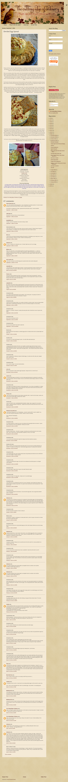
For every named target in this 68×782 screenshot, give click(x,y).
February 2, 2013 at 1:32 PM (11, 560)
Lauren (7, 375)
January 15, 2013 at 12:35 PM (11, 536)
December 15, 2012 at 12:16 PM (12, 456)
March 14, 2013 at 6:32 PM (11, 626)
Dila (7, 234)
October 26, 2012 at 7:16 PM (11, 365)
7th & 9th (52, 167)
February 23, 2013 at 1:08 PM (11, 600)
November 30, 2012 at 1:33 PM (12, 426)
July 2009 (53, 171)
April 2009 (53, 176)
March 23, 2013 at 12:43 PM (11, 671)
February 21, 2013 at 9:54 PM (11, 592)
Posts (51, 103)
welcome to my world (10, 410)
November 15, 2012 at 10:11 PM (12, 390)
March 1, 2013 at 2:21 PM (11, 619)
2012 (51, 128)
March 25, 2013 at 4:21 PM (11, 720)
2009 (51, 133)
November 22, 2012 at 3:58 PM (12, 418)
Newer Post (5, 777)
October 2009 (53, 138)
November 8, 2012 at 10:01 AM (11, 372)
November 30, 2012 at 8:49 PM (12, 433)
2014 (51, 125)
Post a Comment (8, 754)
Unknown (8, 242)
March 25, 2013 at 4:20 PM (11, 712)
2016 (51, 121)
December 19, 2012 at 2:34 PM (12, 470)
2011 (51, 130)
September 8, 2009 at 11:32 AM (12, 245)
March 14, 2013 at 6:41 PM (11, 634)
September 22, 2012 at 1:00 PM (12, 319)
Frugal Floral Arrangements (56, 161)
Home (5, 25)
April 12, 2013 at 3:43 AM (10, 743)
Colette (7, 604)
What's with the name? (15, 25)
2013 (51, 126)
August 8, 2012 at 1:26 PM (11, 279)
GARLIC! (52, 145)
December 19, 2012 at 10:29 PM (12, 477)
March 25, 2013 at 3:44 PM (11, 704)
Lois (7, 369)
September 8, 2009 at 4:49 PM (11, 255)
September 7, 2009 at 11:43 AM (12, 223)
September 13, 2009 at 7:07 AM (12, 262)
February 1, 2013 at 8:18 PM (11, 551)
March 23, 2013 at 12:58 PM (11, 678)
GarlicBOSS (8, 220)
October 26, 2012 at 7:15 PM (11, 358)
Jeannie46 (8, 266)
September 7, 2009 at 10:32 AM (12, 216)
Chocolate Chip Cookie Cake (56, 153)
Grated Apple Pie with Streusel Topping (58, 143)
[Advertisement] (24, 767)
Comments (51, 105)
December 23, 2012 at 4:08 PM (12, 486)
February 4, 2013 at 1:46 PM (11, 568)
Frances (8, 274)
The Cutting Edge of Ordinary (12, 708)
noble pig (8, 213)
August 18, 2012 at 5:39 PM (11, 297)
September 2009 (54, 140)
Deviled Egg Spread (54, 159)
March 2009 (53, 178)
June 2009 (53, 173)
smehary (8, 681)
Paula (7, 663)
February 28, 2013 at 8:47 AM (11, 611)
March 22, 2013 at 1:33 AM (11, 643)
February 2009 (53, 180)
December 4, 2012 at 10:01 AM (11, 448)
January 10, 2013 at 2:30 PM (11, 520)
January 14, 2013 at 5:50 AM (11, 527)
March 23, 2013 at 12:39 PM (11, 660)
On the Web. (34, 25)
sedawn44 (8, 283)
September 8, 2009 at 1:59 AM (11, 239)
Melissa (7, 249)
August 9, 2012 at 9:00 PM (11, 289)
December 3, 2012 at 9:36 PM (11, 440)
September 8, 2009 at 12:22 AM (12, 231)
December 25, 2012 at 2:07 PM (12, 505)
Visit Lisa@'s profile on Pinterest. (55, 53)
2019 (51, 118)
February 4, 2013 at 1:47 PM (11, 576)
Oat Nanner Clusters (54, 157)
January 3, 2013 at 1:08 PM (11, 512)
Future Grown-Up (9, 203)
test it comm (8, 259)
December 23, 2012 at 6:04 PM (12, 494)
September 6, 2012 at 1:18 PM (11, 305)
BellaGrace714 (9, 690)
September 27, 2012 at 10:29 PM (12, 326)
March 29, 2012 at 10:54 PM (11, 270)
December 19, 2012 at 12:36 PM (12, 464)
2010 (51, 132)
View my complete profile (53, 112)
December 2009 (54, 135)
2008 (51, 184)
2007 (51, 185)
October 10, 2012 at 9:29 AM (11, 340)
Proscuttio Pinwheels (54, 142)
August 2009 (53, 169)
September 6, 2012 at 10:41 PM (12, 312)
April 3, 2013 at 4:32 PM (10, 728)
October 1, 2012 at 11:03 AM (11, 334)
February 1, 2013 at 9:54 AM (11, 544)
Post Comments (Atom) (11, 779)
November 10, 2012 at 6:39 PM (12, 381)
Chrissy (7, 393)
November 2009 (54, 137)
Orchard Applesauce (54, 147)
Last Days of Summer (55, 165)
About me (25, 25)
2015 (51, 123)
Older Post (43, 777)
